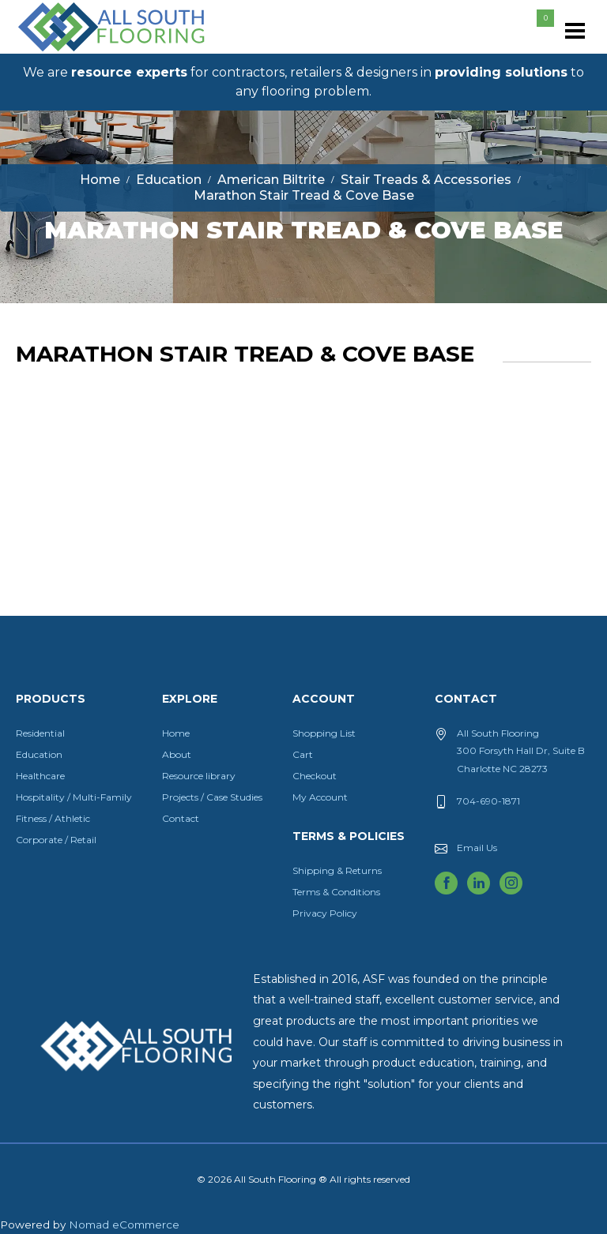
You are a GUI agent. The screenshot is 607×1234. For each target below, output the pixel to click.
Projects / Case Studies (212, 797)
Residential (40, 733)
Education (39, 754)
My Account (320, 797)
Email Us (477, 847)
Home (176, 733)
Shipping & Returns (337, 870)
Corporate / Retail (56, 840)
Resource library (199, 776)
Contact (180, 818)
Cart (302, 754)
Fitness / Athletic (53, 818)
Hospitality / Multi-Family (74, 797)
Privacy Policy (324, 913)
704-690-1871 (488, 801)
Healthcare (40, 776)
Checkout (314, 776)
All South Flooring (73, 53)
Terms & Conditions (336, 892)
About (176, 754)
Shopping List (324, 733)
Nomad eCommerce (124, 1224)
